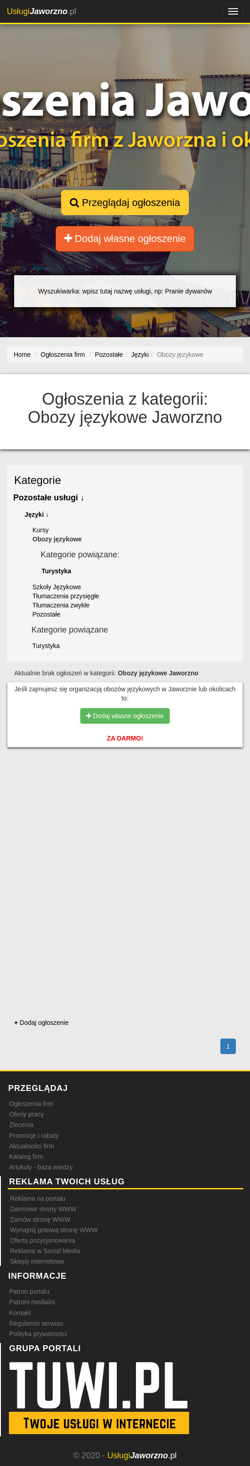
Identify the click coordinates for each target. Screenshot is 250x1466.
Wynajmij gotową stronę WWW (54, 1230)
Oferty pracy (26, 1114)
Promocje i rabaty (34, 1135)
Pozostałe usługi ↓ (48, 497)
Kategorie (37, 480)
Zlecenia (21, 1124)
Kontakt (20, 1313)
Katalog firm (26, 1156)
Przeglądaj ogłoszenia (125, 202)
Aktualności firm (31, 1146)
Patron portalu (29, 1291)
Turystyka (56, 571)
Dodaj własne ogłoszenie (125, 238)
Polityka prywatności (38, 1333)
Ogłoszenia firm (31, 1103)
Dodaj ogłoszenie (41, 1022)
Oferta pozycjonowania (42, 1240)
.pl (41, 11)
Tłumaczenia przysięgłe (65, 596)
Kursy (40, 530)
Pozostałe (46, 614)
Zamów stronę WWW (40, 1219)
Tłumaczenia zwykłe (60, 605)
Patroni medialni (32, 1302)
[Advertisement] (125, 798)
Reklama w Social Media (45, 1251)
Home (22, 354)
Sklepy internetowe (37, 1261)
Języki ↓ (37, 514)
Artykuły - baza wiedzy (41, 1167)
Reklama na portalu (37, 1198)
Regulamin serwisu (36, 1323)
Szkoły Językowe (56, 587)
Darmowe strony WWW (43, 1209)
